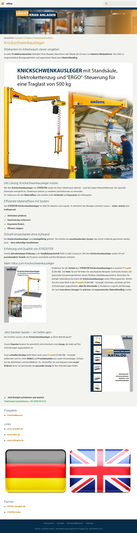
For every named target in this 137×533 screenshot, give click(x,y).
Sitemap (89, 523)
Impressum (49, 523)
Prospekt (127, 268)
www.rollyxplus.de (15, 440)
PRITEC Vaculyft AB (16, 506)
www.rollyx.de (13, 434)
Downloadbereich (15, 415)
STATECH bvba (14, 512)
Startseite (19, 38)
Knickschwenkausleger (43, 38)
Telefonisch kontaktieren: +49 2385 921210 (25, 401)
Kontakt (60, 523)
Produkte (28, 38)
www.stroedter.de (15, 429)
